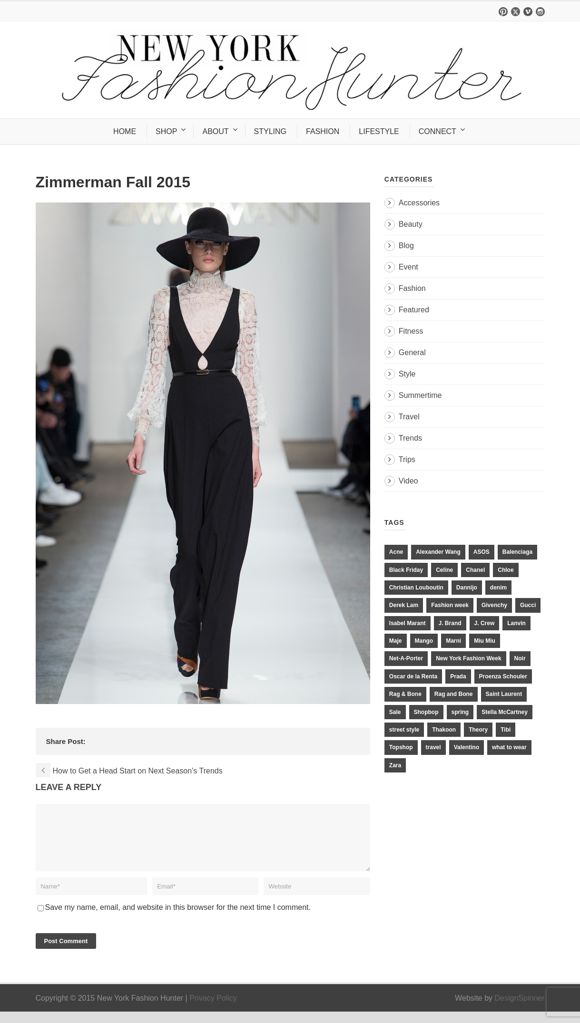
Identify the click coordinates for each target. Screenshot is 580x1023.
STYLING (270, 131)
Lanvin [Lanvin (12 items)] (516, 623)
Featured (414, 310)
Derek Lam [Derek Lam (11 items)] (403, 605)
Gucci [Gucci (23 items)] (528, 605)
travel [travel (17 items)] (433, 747)
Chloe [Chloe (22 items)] (505, 570)
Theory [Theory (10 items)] (478, 729)
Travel (409, 417)
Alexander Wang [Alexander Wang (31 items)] (438, 552)
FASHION (322, 131)
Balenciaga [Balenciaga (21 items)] (517, 552)
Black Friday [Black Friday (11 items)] (406, 570)
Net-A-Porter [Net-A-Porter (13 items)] (406, 658)
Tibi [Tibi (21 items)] (506, 729)
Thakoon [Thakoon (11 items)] (444, 729)
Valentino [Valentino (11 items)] (466, 747)
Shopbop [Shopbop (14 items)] (426, 712)
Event (408, 267)
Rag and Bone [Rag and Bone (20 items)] (453, 694)
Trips (407, 459)
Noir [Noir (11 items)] (520, 658)
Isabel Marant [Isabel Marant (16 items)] (407, 623)
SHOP (166, 131)
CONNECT (437, 131)
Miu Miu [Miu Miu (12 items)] (484, 640)
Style (407, 374)
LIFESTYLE (379, 131)
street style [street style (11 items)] (404, 729)
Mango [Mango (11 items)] (424, 640)
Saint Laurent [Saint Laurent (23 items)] (504, 694)
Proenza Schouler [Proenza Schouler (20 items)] (503, 676)
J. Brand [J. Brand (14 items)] (450, 623)
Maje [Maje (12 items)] (395, 640)
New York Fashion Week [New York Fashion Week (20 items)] (468, 658)
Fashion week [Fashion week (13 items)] (450, 605)
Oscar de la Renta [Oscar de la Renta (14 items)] (413, 676)
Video (408, 481)
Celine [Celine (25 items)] (444, 570)
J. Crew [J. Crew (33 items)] (484, 623)
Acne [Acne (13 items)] (396, 552)
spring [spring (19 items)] (460, 712)
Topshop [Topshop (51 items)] (401, 747)
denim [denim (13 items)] (498, 587)
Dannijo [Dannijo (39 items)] (466, 587)
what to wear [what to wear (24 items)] (509, 747)
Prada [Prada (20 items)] (458, 676)
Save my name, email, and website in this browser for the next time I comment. (178, 919)
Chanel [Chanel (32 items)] (475, 570)
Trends (410, 438)
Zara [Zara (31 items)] (395, 765)
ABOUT (215, 131)
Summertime (420, 395)
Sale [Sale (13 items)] (395, 712)
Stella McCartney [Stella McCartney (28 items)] (505, 712)
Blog (406, 245)
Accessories (419, 203)
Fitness (411, 331)
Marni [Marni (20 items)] (453, 640)
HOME (124, 131)
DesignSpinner (520, 1009)
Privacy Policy (213, 1009)
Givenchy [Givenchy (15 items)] (494, 605)
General (412, 352)
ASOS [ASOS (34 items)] (481, 552)
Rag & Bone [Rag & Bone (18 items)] (405, 694)
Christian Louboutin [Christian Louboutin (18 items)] (416, 587)
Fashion (412, 288)
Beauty (411, 224)
